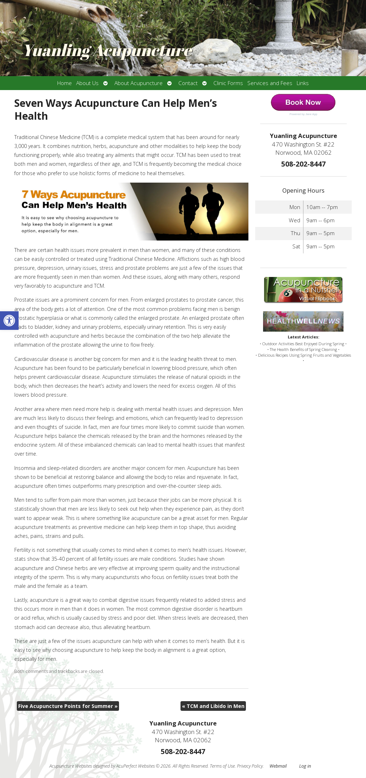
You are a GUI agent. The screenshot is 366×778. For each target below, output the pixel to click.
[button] (9, 320)
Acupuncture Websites (70, 766)
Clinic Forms (228, 83)
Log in (305, 766)
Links (303, 83)
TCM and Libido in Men (213, 706)
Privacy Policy (250, 766)
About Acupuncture (138, 83)
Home (64, 83)
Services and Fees (269, 83)
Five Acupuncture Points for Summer (68, 706)
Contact (188, 83)
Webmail (278, 766)
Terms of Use (222, 766)
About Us (87, 83)
